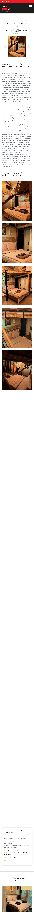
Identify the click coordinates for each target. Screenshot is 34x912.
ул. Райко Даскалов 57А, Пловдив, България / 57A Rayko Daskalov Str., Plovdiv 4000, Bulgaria (15, 852)
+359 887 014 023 (11, 857)
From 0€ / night (26, 888)
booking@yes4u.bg (12, 861)
